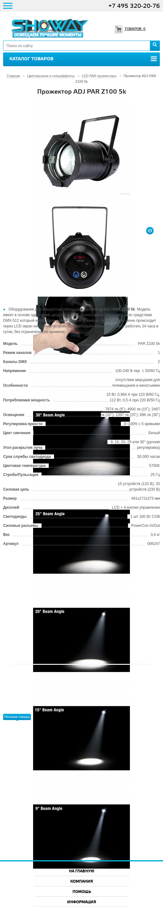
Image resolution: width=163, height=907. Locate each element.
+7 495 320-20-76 (134, 6)
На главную (81, 871)
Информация (81, 902)
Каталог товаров (31, 59)
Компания (81, 881)
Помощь (81, 892)
